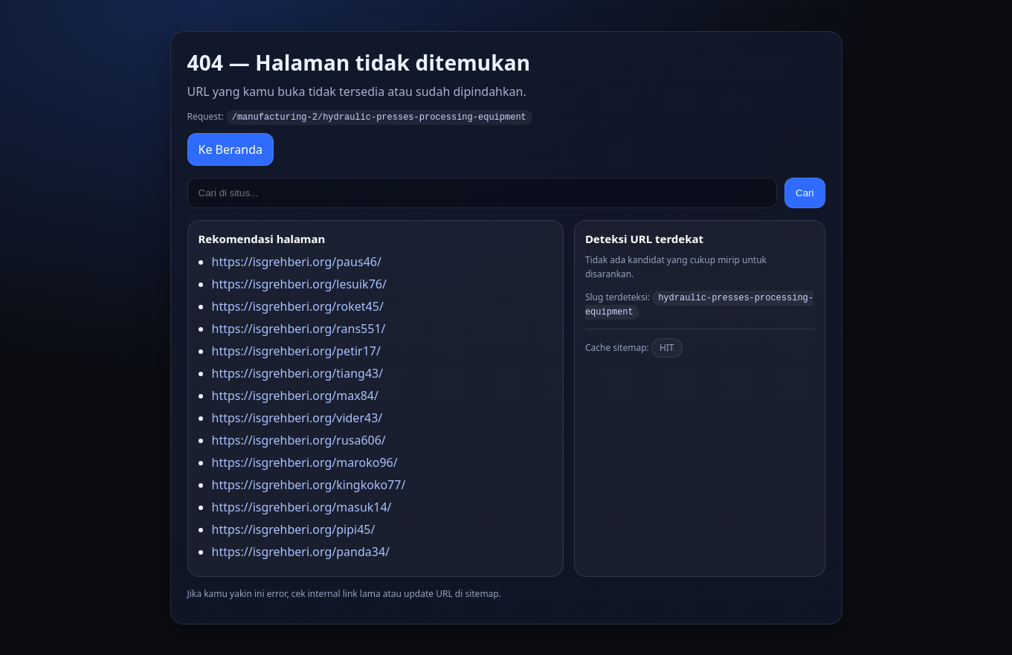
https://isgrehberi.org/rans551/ (299, 328)
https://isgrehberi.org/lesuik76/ (299, 283)
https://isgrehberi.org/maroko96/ (305, 462)
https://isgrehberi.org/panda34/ (301, 551)
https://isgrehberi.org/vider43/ (297, 417)
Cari (804, 192)
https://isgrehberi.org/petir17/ (296, 350)
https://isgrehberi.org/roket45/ (298, 305)
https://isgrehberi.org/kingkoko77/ (309, 484)
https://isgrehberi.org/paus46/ (296, 261)
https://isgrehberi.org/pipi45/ (294, 528)
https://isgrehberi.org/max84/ (295, 395)
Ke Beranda (230, 149)
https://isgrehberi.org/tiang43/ (298, 372)
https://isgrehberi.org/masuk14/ (302, 506)
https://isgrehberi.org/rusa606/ (299, 439)
